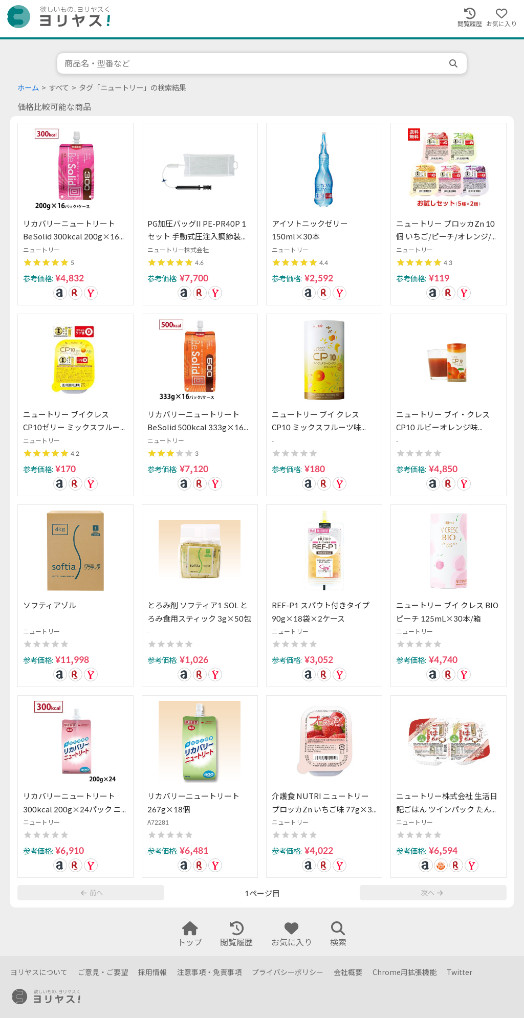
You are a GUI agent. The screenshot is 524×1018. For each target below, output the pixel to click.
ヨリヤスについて (39, 972)
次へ (432, 893)
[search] (454, 63)
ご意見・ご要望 (103, 972)
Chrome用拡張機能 (404, 972)
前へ (91, 893)
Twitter (459, 972)
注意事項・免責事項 (209, 972)
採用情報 (152, 972)
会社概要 (348, 972)
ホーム (28, 87)
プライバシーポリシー (287, 972)
